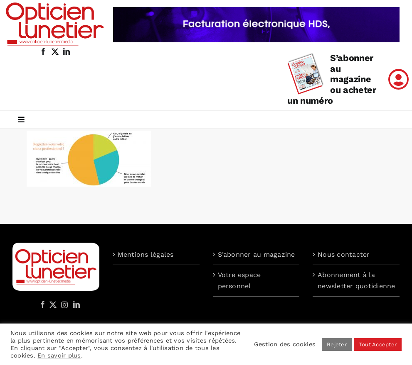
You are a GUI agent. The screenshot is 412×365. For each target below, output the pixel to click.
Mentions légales (146, 254)
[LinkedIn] (76, 304)
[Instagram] (63, 304)
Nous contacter (344, 254)
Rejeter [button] (337, 344)
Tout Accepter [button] (378, 344)
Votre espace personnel (239, 280)
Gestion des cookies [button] (285, 344)
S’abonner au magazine (256, 254)
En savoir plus (59, 355)
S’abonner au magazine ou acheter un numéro (331, 79)
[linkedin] (66, 51)
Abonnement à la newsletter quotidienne (356, 280)
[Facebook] (42, 304)
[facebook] (43, 51)
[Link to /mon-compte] (398, 79)
